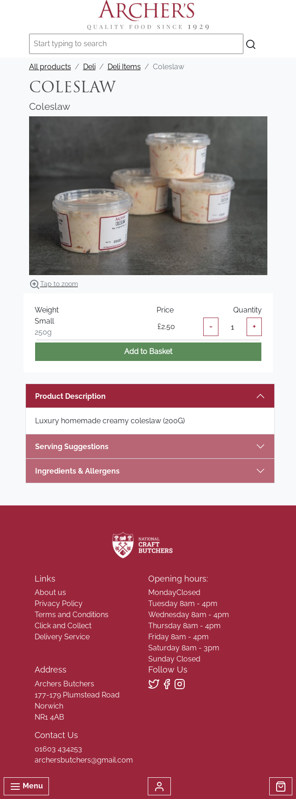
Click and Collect (63, 625)
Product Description (70, 396)
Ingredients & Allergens (82, 471)
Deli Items (124, 66)
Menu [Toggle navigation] (26, 786)
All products (50, 66)
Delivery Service (62, 636)
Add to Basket (148, 351)
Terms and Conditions (72, 614)
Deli (89, 66)
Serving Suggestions (72, 446)
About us (50, 592)
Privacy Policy (59, 603)
